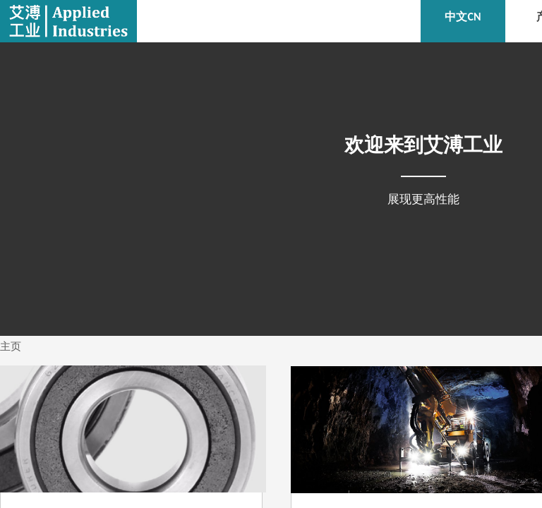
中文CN (463, 16)
